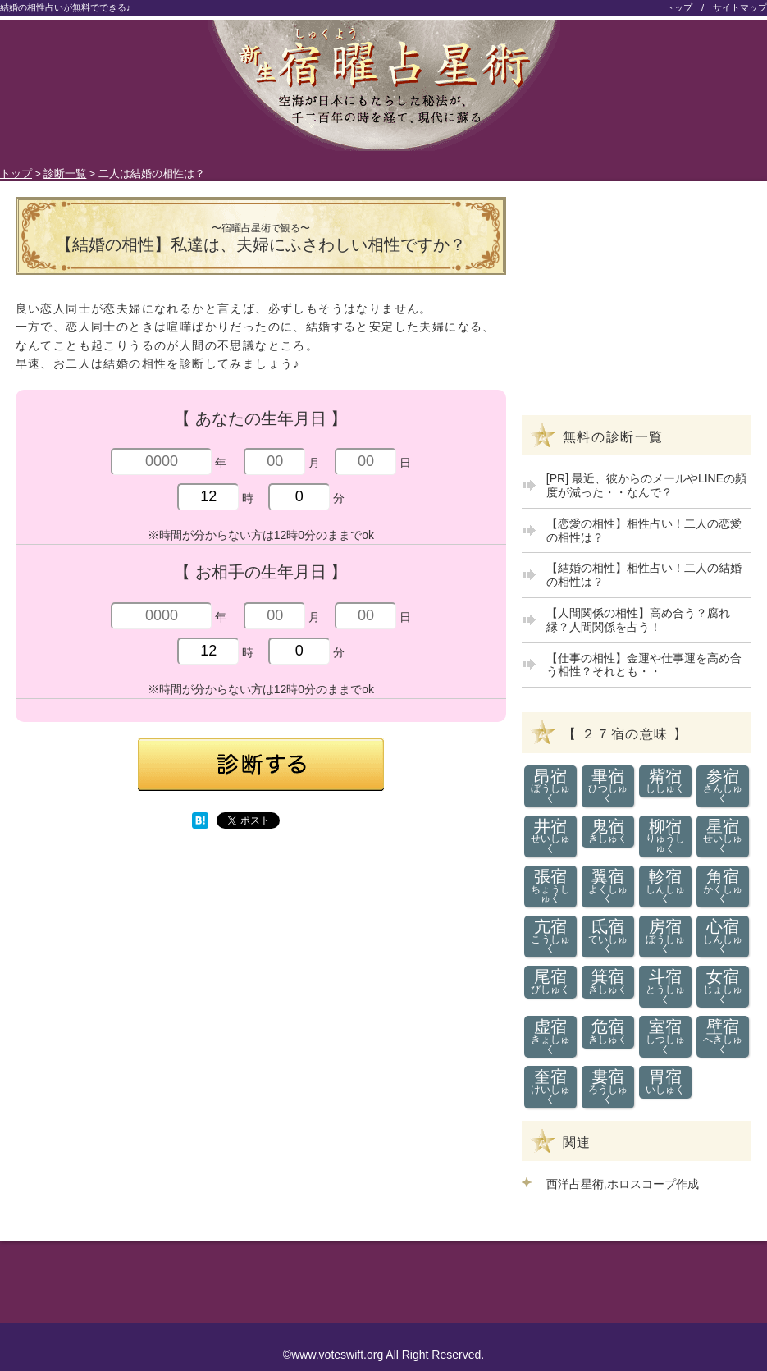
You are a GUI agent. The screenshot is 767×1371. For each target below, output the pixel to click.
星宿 (723, 836)
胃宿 (666, 1081)
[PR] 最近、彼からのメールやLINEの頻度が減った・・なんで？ (646, 485)
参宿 (723, 786)
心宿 (723, 936)
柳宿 (666, 836)
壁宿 (723, 1036)
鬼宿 (608, 831)
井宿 (551, 836)
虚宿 (551, 1036)
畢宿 (608, 786)
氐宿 (608, 936)
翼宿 (608, 886)
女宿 (723, 986)
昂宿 (551, 786)
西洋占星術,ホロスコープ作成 (622, 1183)
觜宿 (666, 781)
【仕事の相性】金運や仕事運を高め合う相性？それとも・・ (644, 665)
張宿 (551, 886)
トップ (678, 7)
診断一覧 (64, 174)
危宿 (608, 1031)
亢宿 (551, 936)
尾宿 (551, 981)
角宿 (723, 886)
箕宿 (608, 981)
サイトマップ (740, 7)
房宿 (666, 936)
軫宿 (666, 886)
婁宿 (608, 1086)
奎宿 (551, 1086)
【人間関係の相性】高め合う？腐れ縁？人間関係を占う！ (638, 619)
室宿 (666, 1036)
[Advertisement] (139, 960)
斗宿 (666, 986)
